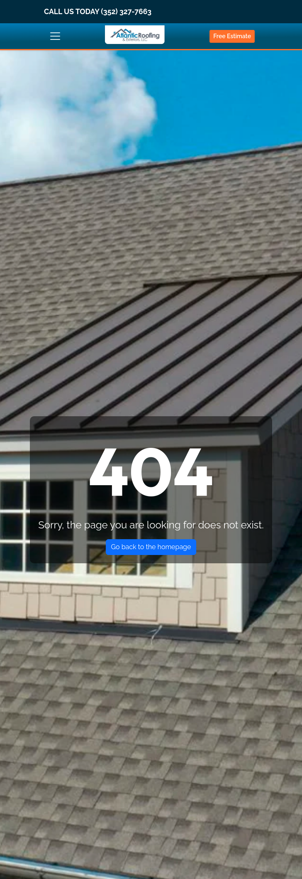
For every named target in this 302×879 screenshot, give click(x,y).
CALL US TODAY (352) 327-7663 (97, 11)
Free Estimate (232, 36)
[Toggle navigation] (55, 36)
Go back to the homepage (151, 547)
